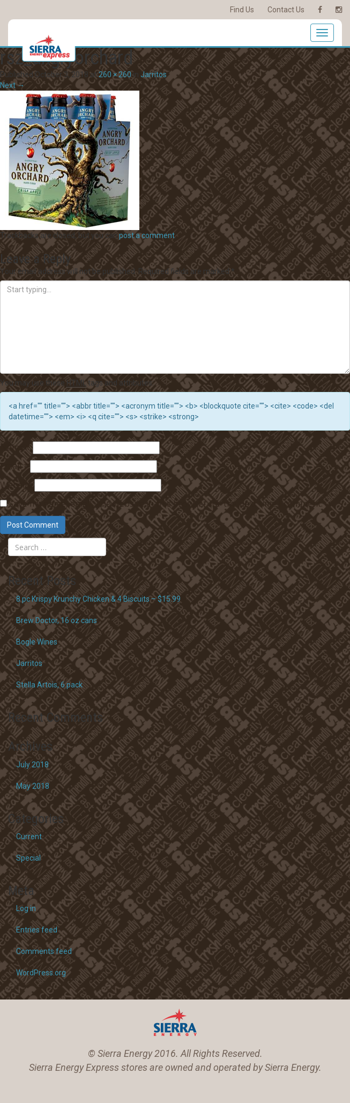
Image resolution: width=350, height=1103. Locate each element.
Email (14, 466)
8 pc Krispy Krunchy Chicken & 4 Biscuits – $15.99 (98, 599)
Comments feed (44, 951)
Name (15, 447)
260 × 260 (115, 74)
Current (29, 836)
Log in (26, 908)
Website (16, 485)
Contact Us (285, 9)
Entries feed (36, 930)
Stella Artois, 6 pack (49, 684)
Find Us (242, 9)
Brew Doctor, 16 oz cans (56, 620)
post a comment (147, 235)
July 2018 (32, 764)
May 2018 (32, 786)
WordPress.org (41, 972)
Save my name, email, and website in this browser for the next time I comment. (166, 503)
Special (28, 858)
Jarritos (153, 74)
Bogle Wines (36, 642)
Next (12, 85)
